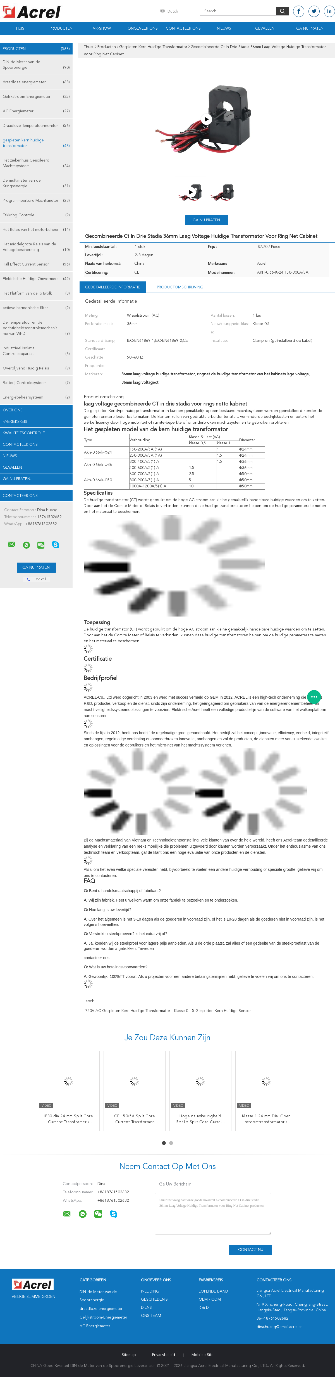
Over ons (13, 410)
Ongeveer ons (143, 28)
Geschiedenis (154, 1299)
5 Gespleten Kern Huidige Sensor (221, 1011)
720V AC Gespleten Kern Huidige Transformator (127, 1011)
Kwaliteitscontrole (24, 433)
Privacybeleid (163, 1355)
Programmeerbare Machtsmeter (36, 200)
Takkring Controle (36, 215)
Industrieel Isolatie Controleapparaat (36, 351)
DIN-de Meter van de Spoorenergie (36, 65)
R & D (204, 1308)
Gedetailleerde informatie (112, 287)
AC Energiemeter (36, 111)
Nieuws (224, 28)
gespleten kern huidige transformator (36, 143)
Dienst (147, 1308)
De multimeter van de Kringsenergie (36, 184)
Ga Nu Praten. (310, 28)
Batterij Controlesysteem (36, 383)
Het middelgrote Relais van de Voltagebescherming (36, 247)
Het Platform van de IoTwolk (36, 293)
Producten (61, 28)
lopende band (213, 1291)
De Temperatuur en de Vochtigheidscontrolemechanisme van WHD (36, 328)
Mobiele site (203, 1355)
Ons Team (151, 1316)
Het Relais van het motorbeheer (36, 230)
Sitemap (129, 1355)
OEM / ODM (210, 1299)
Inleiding (150, 1291)
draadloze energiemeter (36, 82)
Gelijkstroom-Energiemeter (36, 96)
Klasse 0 (181, 1011)
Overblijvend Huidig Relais (36, 368)
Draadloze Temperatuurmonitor (36, 126)
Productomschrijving (180, 287)
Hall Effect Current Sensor (36, 264)
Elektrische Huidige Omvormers (36, 279)
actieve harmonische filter (36, 308)
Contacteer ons (183, 28)
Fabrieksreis (15, 422)
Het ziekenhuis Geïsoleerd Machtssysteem (36, 163)
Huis (20, 28)
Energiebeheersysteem (36, 397)
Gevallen (264, 28)
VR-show (102, 28)
